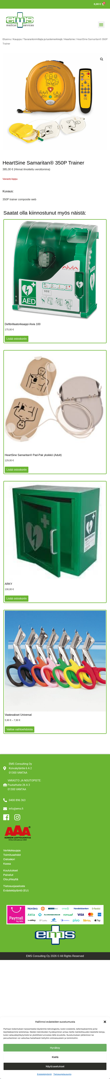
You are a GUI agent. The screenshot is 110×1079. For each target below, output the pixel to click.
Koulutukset (10, 870)
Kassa (7, 863)
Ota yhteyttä (10, 879)
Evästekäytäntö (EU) (16, 890)
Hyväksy (55, 1047)
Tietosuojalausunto (62, 1074)
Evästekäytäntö (44, 1074)
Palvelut (8, 874)
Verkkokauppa (12, 850)
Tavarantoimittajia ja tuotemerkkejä (42, 39)
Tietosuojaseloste (14, 886)
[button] (105, 1021)
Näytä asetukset (55, 1066)
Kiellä (55, 1057)
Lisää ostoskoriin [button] (16, 338)
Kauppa (17, 39)
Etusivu (7, 39)
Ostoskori (9, 859)
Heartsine (69, 39)
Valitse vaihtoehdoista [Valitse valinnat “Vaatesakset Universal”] (19, 729)
